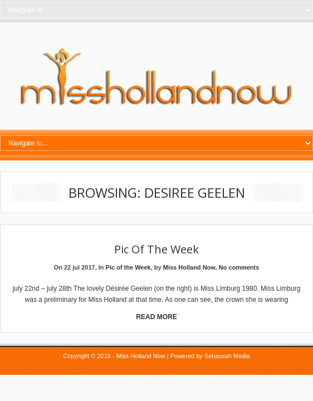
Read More (156, 317)
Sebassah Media (227, 356)
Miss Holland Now (189, 267)
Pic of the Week (156, 249)
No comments (239, 267)
